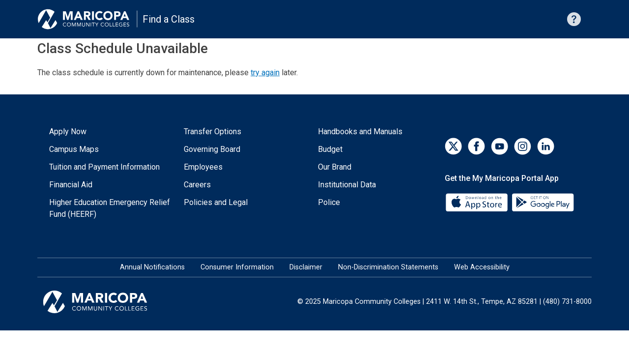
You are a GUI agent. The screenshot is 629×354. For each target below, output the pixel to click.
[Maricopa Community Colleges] (107, 302)
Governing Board (212, 149)
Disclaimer (305, 267)
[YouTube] (499, 146)
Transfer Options (212, 131)
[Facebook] (476, 146)
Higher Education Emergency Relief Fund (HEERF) (109, 208)
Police (329, 202)
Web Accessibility (482, 267)
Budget (330, 149)
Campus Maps (74, 149)
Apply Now (67, 131)
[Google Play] (542, 201)
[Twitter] (453, 146)
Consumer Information (237, 267)
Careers (197, 184)
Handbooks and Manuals (360, 131)
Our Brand (334, 167)
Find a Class (169, 19)
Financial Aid (70, 184)
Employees (203, 167)
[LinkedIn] (545, 146)
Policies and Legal (216, 202)
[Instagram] (522, 146)
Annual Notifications (152, 267)
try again (265, 72)
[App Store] (478, 201)
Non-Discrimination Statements (388, 267)
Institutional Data (347, 184)
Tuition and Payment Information (104, 167)
